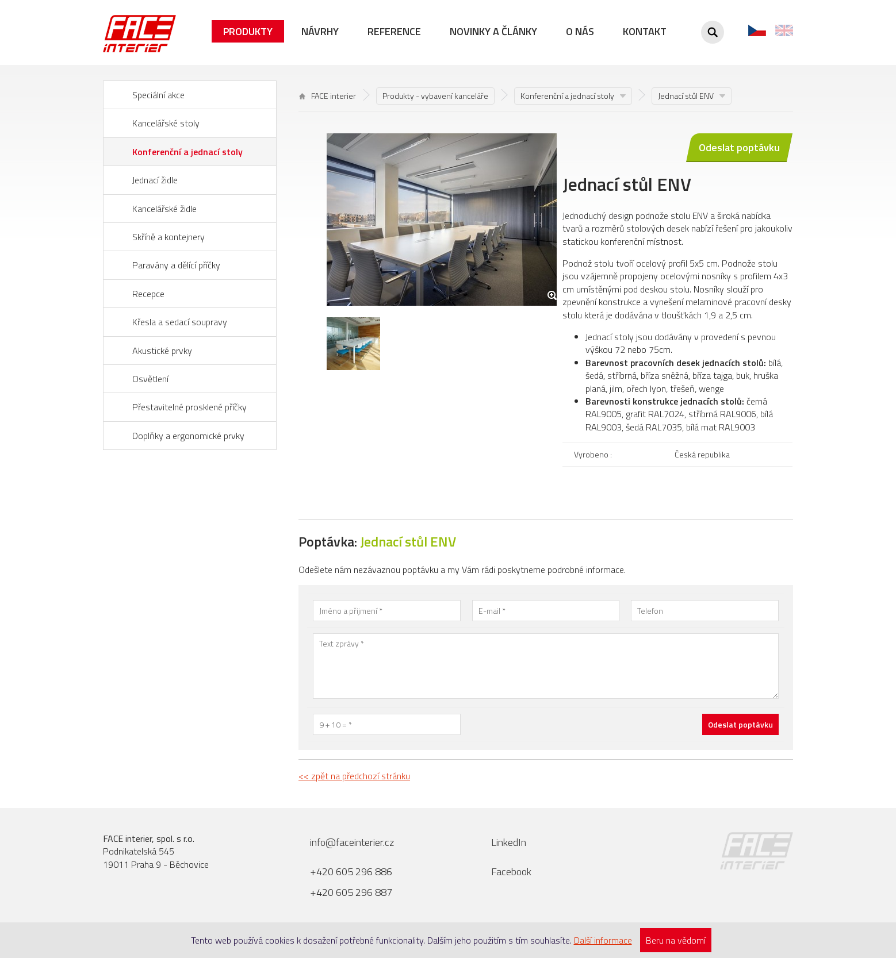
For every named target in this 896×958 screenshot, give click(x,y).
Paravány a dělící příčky (176, 265)
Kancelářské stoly (166, 123)
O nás (580, 31)
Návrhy (320, 31)
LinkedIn (508, 842)
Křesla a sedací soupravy (179, 322)
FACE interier (327, 96)
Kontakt (645, 31)
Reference (394, 31)
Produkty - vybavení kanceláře (435, 96)
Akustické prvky (162, 350)
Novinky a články (493, 31)
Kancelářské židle (164, 209)
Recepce (148, 294)
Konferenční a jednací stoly (187, 152)
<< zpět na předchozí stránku (354, 776)
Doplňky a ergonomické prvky (188, 436)
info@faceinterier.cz (352, 842)
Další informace (603, 940)
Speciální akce (158, 95)
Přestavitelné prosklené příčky (189, 407)
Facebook (511, 871)
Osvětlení (150, 379)
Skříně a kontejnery (168, 237)
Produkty (248, 31)
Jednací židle (155, 180)
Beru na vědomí (676, 940)
